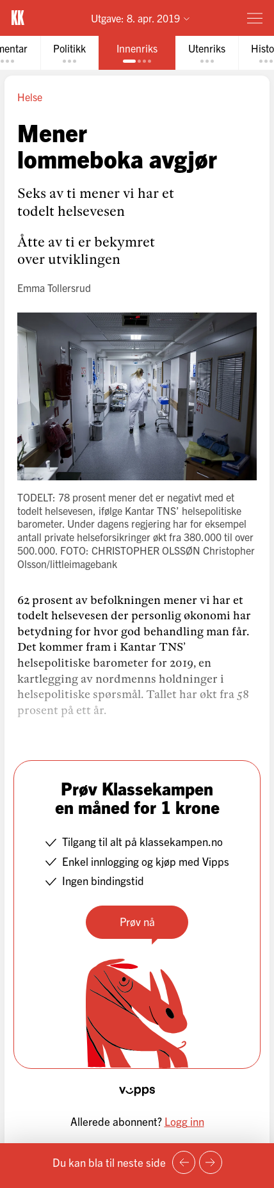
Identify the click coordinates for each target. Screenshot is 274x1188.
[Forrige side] (183, 1162)
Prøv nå (137, 921)
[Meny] (254, 18)
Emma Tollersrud (54, 287)
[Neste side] (210, 1162)
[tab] (69, 53)
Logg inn (184, 1121)
